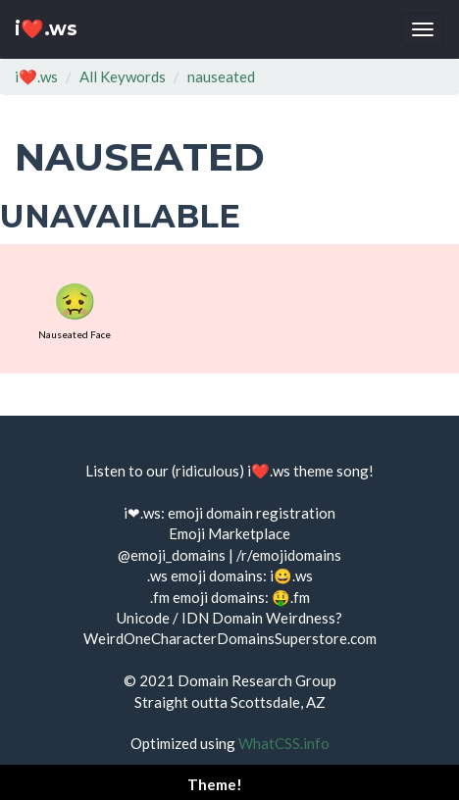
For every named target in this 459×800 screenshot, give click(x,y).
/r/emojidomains (288, 555)
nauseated (221, 76)
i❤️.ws (46, 29)
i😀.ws (291, 575)
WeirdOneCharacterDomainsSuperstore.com (230, 638)
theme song (331, 470)
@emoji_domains (172, 555)
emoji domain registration (251, 513)
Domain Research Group (257, 680)
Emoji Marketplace (229, 533)
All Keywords (122, 76)
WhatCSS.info (284, 743)
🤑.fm (291, 597)
